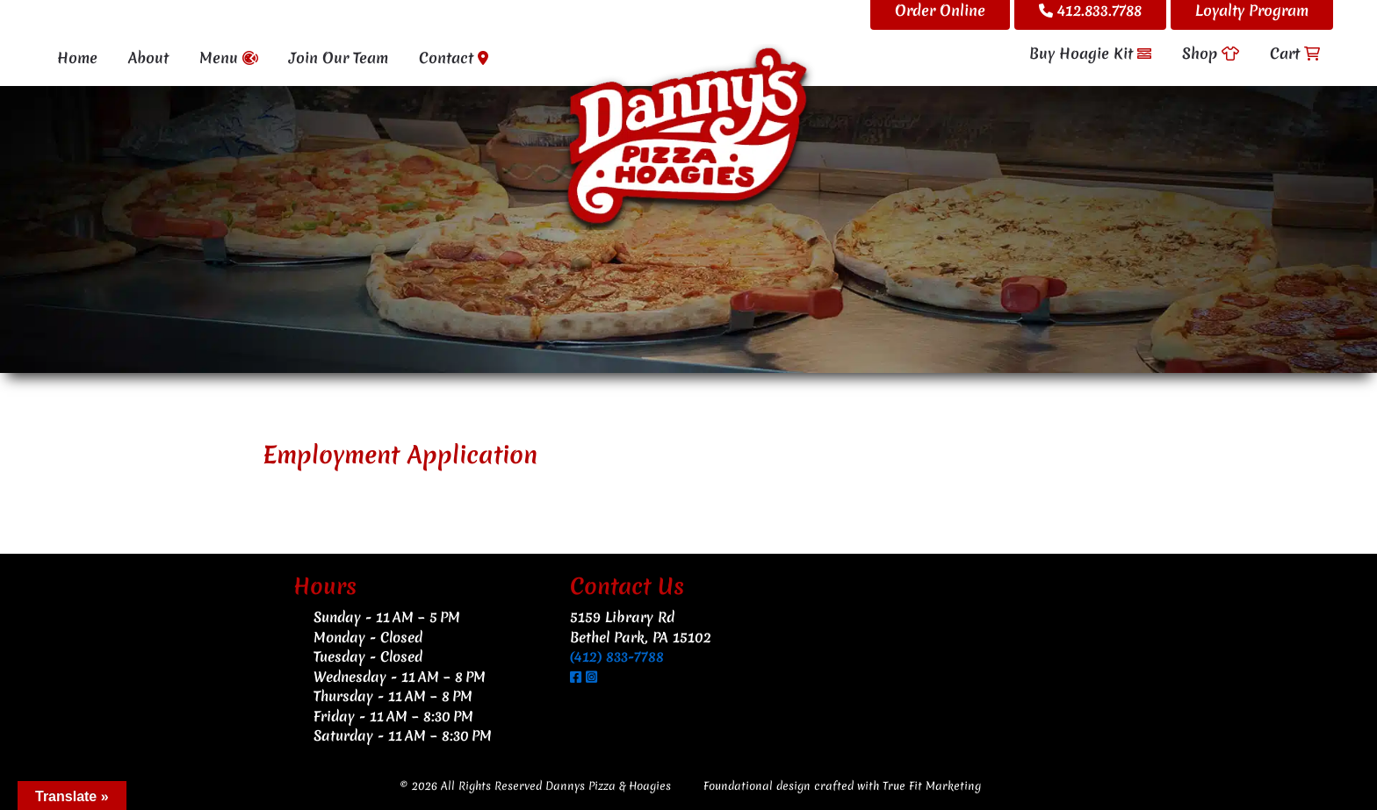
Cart (1295, 53)
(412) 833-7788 (617, 656)
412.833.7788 (1090, 10)
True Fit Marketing (932, 785)
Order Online (940, 10)
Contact (453, 57)
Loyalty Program (1252, 10)
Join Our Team (338, 57)
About (148, 57)
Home (77, 57)
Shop (1210, 53)
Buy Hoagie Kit (1090, 53)
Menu (228, 57)
